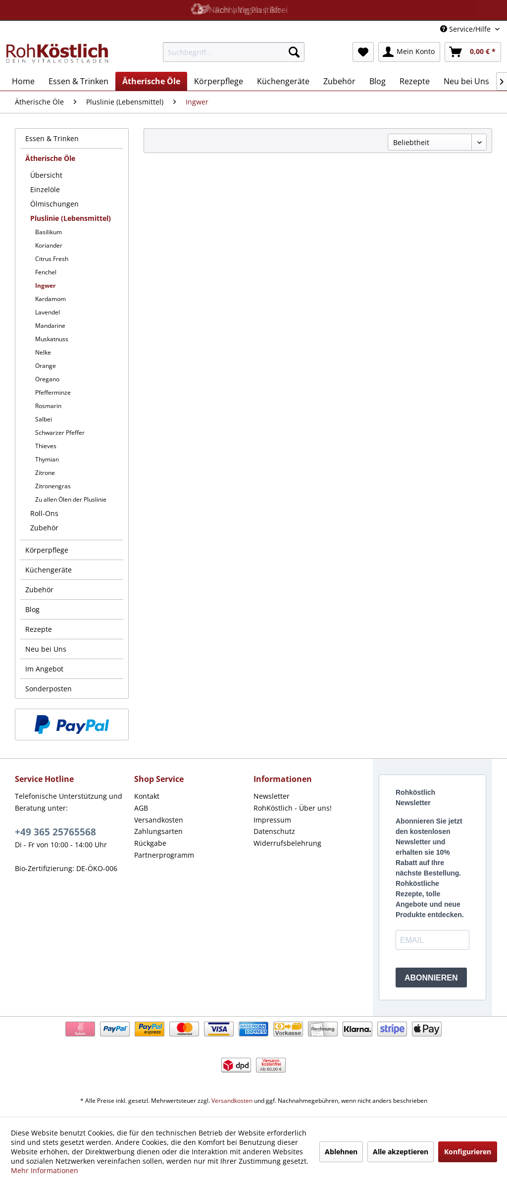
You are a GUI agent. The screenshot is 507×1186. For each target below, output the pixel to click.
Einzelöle (45, 189)
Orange (45, 365)
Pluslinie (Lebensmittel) (70, 218)
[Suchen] (294, 52)
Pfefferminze (53, 392)
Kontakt (146, 796)
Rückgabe (150, 843)
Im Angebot (44, 668)
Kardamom (50, 299)
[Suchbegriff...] (234, 52)
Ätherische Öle (50, 158)
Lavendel (47, 312)
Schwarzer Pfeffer (60, 432)
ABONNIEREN (431, 978)
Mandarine (50, 325)
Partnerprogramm (164, 855)
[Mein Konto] (409, 52)
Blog (32, 609)
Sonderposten (48, 688)
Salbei (43, 419)
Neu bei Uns (45, 649)
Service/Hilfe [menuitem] (466, 29)
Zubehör (44, 527)
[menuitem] (234, 52)
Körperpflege (46, 550)
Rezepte (38, 629)
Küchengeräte (48, 569)
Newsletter (272, 796)
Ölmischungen (54, 203)
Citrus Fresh (51, 259)
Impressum (272, 820)
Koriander (48, 245)
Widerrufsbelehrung (287, 843)
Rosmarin (48, 406)
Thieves (45, 446)
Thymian (47, 459)
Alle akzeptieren (400, 1151)
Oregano (47, 379)
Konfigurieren (467, 1151)
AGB (141, 808)
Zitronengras (53, 486)
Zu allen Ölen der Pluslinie (70, 499)
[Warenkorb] (473, 52)
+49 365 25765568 (55, 831)
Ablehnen (341, 1151)
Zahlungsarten (158, 831)
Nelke (43, 352)
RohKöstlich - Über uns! (293, 808)
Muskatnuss (51, 339)
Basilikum (48, 232)
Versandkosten (158, 820)
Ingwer (45, 285)
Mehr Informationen (44, 1170)
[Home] (23, 81)
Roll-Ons (44, 513)
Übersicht (46, 175)
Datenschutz (274, 831)
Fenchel (45, 272)
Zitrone (45, 472)
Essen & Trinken (52, 138)
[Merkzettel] (363, 52)
